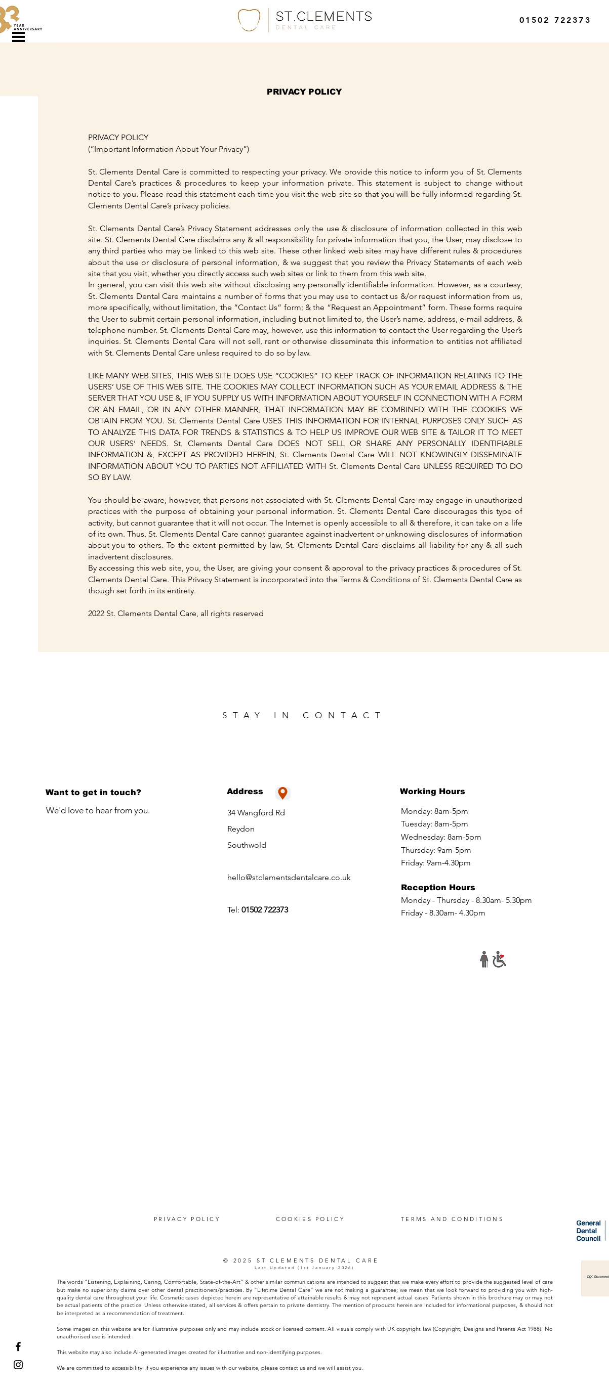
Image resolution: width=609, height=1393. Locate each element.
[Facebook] (18, 1346)
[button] (18, 37)
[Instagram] (18, 1365)
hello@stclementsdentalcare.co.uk (289, 877)
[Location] (283, 793)
